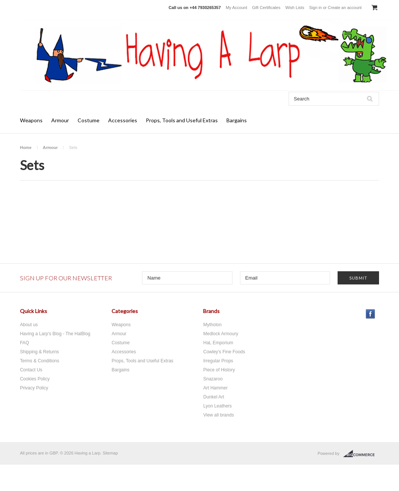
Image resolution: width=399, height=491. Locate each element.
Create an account (345, 7)
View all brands (218, 415)
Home (26, 147)
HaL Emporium (218, 342)
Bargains (236, 120)
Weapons (31, 120)
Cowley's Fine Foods (224, 351)
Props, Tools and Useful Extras (182, 120)
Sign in (315, 7)
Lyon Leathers (217, 406)
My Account (236, 7)
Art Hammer (215, 388)
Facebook (370, 314)
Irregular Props (218, 360)
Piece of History (219, 369)
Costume (88, 120)
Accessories (122, 120)
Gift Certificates (266, 7)
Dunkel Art (213, 397)
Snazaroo (212, 379)
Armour (60, 120)
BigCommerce (361, 454)
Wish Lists (294, 7)
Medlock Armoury (220, 333)
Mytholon (212, 324)
